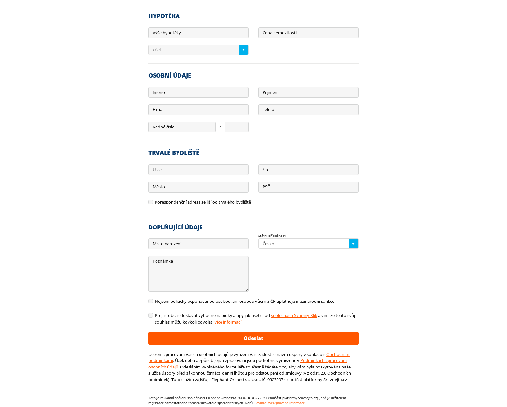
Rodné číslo (164, 127)
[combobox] (198, 50)
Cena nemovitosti (280, 33)
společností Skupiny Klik (294, 315)
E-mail (158, 109)
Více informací (227, 322)
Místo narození (167, 244)
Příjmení (270, 92)
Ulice (157, 169)
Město (159, 187)
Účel (157, 50)
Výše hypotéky (167, 33)
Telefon (270, 109)
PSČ (266, 187)
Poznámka (163, 261)
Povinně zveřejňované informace (279, 403)
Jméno (159, 92)
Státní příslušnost (272, 235)
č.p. (266, 169)
